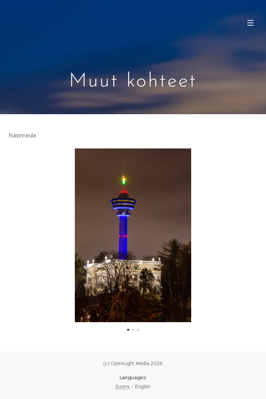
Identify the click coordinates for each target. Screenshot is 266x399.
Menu (250, 22)
